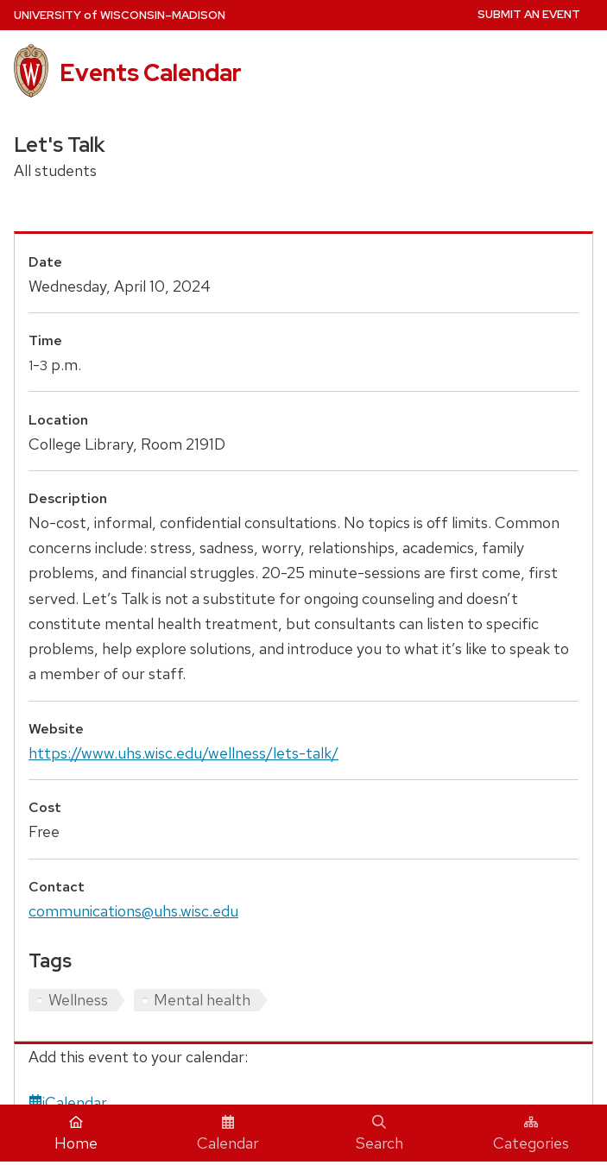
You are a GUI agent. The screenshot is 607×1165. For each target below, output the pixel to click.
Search (379, 1134)
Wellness (78, 1000)
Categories (531, 1134)
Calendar (228, 1134)
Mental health (202, 1000)
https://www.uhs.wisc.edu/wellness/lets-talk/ (183, 753)
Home (76, 1134)
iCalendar (67, 1102)
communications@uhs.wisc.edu (133, 911)
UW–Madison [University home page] (119, 15)
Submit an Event (528, 14)
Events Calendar (151, 72)
